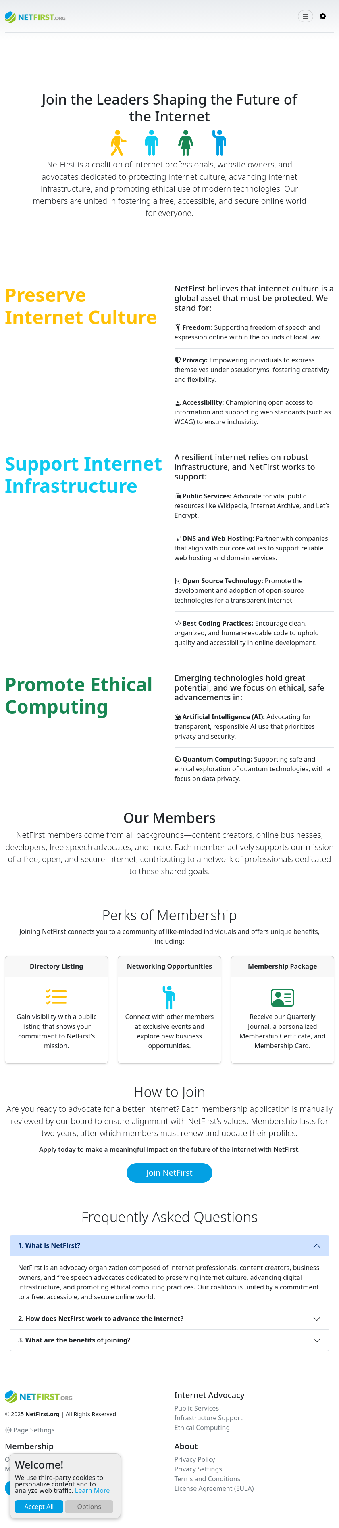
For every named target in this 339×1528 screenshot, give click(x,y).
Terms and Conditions (208, 1478)
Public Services (197, 1408)
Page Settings (30, 1429)
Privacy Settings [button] (198, 1469)
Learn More (92, 1490)
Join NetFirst (169, 1172)
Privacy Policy (195, 1459)
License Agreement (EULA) (214, 1488)
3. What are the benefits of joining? (74, 1339)
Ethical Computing (202, 1427)
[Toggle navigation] (305, 16)
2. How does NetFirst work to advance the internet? (100, 1318)
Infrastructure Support (209, 1417)
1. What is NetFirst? (49, 1245)
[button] (322, 16)
